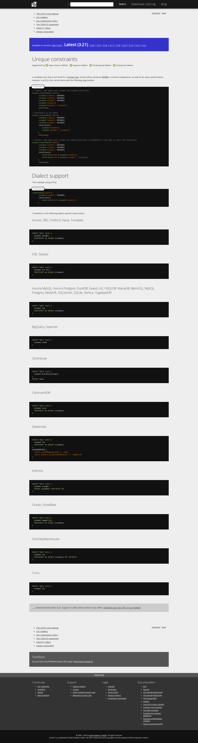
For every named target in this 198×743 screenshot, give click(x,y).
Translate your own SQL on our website (121, 607)
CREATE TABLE (43, 28)
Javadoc (146, 701)
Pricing (144, 4)
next (164, 13)
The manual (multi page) (152, 695)
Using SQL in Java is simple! (153, 704)
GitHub (40, 692)
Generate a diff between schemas (152, 719)
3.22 (59, 45)
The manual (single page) (153, 692)
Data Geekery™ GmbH (98, 735)
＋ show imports (38, 86)
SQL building (42, 17)
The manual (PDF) (150, 698)
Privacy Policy (113, 692)
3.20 (92, 45)
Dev (54, 45)
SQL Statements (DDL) (47, 20)
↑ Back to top (99, 674)
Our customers (43, 686)
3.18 (105, 45)
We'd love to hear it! (83, 661)
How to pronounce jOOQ (153, 724)
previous (156, 13)
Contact (76, 689)
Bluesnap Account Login (82, 695)
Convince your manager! (152, 707)
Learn (122, 4)
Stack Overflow (43, 695)
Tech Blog (41, 689)
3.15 (125, 45)
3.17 (112, 45)
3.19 (99, 45)
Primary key (73, 77)
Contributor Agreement (117, 698)
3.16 (118, 45)
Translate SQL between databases (152, 714)
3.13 (137, 45)
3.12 (144, 45)
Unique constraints (45, 31)
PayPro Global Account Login (84, 692)
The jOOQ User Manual (47, 13)
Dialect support (50, 175)
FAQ (144, 686)
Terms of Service (114, 695)
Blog (164, 4)
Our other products (150, 710)
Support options (79, 686)
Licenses (111, 686)
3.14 (131, 45)
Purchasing (112, 689)
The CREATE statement (47, 24)
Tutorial (146, 689)
